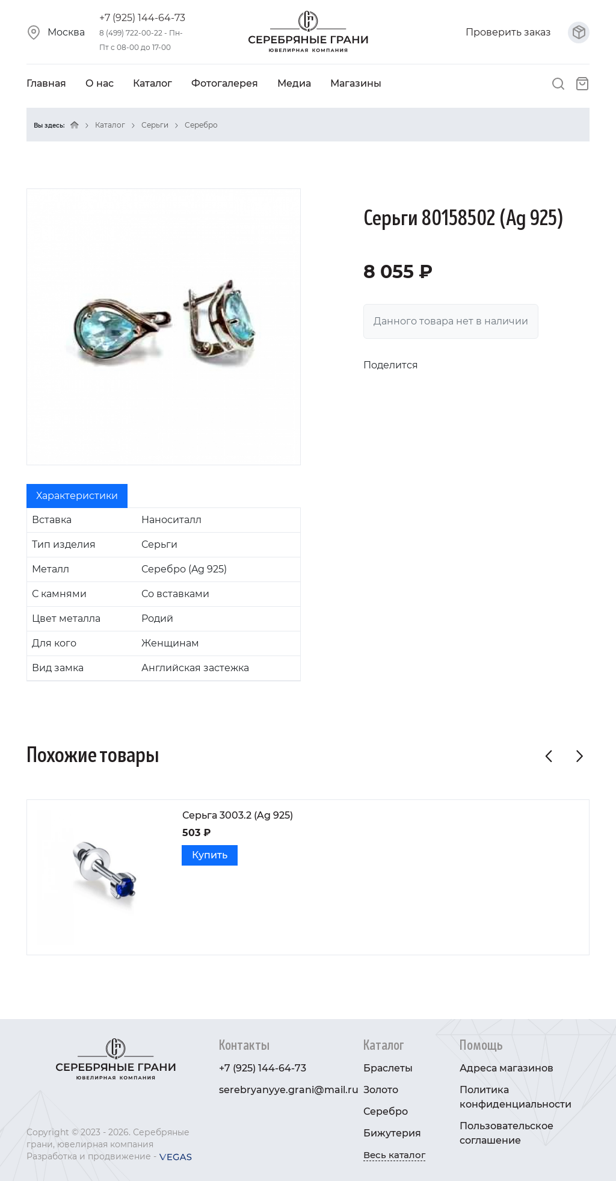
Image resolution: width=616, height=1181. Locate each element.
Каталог (152, 83)
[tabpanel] (163, 594)
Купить (209, 855)
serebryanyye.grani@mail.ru (289, 1090)
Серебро (201, 124)
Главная (46, 83)
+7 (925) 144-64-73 (142, 17)
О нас (99, 83)
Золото (380, 1090)
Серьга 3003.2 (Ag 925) (237, 815)
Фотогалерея (224, 83)
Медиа (294, 83)
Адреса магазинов (506, 1068)
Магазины (355, 83)
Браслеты (388, 1068)
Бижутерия (392, 1133)
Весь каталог (394, 1155)
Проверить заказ (528, 32)
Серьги (154, 124)
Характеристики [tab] (77, 495)
